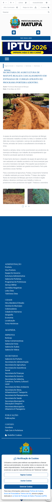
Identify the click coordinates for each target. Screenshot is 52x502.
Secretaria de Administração (16, 362)
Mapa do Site (29, 7)
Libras (22, 2)
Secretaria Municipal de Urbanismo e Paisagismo (15, 407)
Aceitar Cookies (26, 481)
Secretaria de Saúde (13, 398)
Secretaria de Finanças (14, 373)
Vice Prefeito (10, 270)
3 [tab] (29, 206)
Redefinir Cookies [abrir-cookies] (13, 435)
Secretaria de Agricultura (15, 365)
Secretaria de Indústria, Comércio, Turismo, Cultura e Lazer (16, 381)
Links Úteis (9, 291)
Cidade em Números (13, 312)
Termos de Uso (25, 493)
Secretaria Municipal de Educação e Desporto (14, 402)
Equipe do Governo (12, 273)
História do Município (13, 306)
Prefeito (8, 267)
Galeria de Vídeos (12, 350)
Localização (10, 320)
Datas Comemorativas (14, 341)
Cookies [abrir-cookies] (45, 8)
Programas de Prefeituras (15, 282)
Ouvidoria (9, 427)
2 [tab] (26, 206)
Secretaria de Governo (14, 376)
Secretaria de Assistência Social (15, 369)
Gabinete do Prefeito (13, 359)
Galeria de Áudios (12, 347)
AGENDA (10, 330)
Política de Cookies (36, 491)
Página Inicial (8, 66)
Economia (9, 317)
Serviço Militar (11, 285)
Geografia (9, 315)
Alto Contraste (11, 7)
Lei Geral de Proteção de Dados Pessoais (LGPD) (29, 496)
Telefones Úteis (11, 293)
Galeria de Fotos (11, 344)
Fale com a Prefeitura (14, 430)
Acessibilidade (40, 2)
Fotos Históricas (11, 323)
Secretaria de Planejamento (16, 395)
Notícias (28, 66)
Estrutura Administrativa (15, 276)
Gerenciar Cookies (26, 487)
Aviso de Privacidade (11, 493)
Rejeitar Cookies (26, 475)
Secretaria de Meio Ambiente (17, 387)
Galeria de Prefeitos (13, 279)
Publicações (10, 418)
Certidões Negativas (13, 288)
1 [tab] (23, 206)
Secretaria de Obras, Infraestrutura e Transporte (16, 391)
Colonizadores (11, 309)
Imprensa (19, 66)
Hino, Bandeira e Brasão (14, 303)
